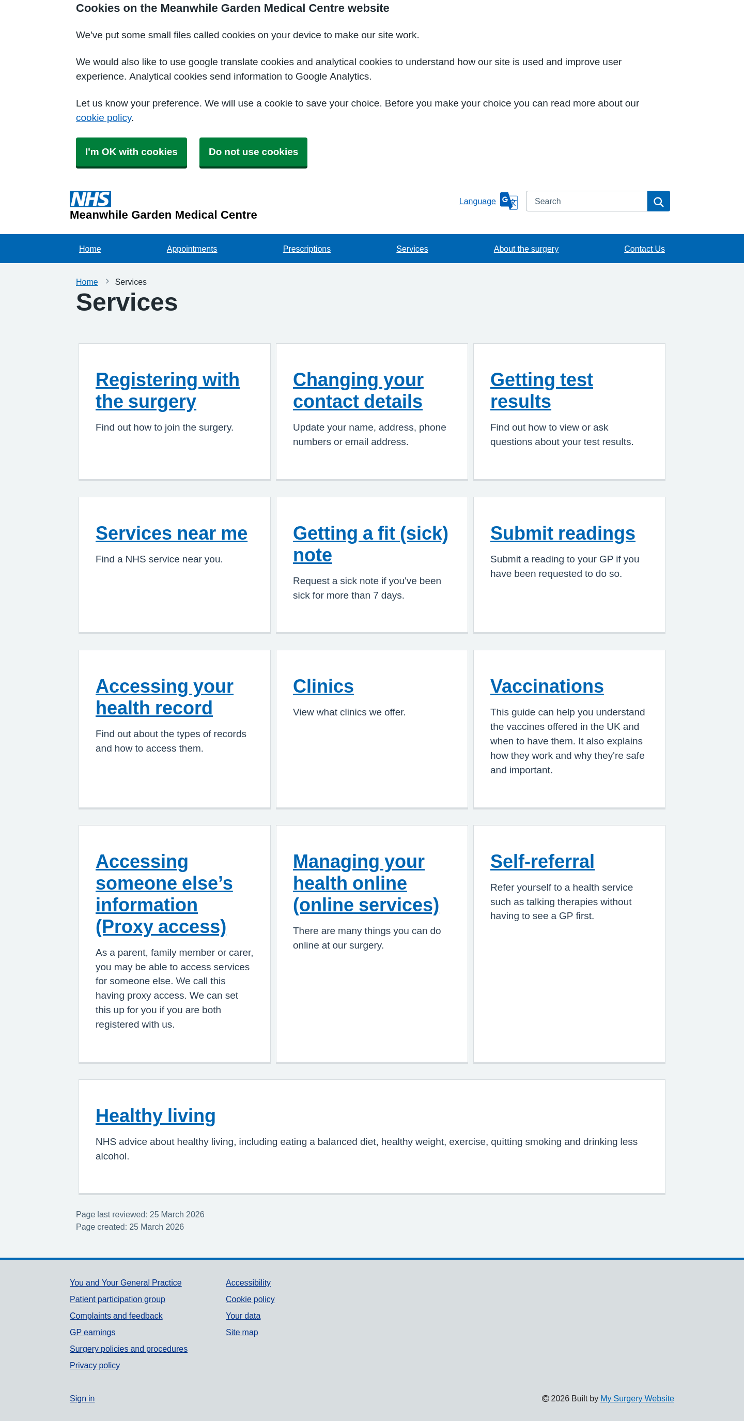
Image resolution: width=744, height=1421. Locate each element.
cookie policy (103, 118)
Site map (242, 1332)
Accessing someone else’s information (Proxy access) (164, 894)
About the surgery (526, 249)
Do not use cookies (253, 152)
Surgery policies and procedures (129, 1348)
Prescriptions (307, 249)
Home (90, 249)
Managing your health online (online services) (366, 883)
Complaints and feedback (116, 1315)
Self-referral (542, 861)
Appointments (192, 249)
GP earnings (93, 1332)
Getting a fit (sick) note (370, 544)
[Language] (488, 201)
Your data (243, 1315)
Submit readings (563, 533)
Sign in (82, 1398)
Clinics (323, 686)
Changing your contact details (358, 390)
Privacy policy (95, 1365)
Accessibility (248, 1282)
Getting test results (541, 390)
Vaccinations (547, 686)
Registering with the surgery (168, 390)
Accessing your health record (165, 697)
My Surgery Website (637, 1398)
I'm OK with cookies (131, 152)
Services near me (171, 533)
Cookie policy (250, 1299)
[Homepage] (262, 206)
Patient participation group (117, 1299)
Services (412, 249)
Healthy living (156, 1115)
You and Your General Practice (126, 1282)
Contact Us (644, 249)
